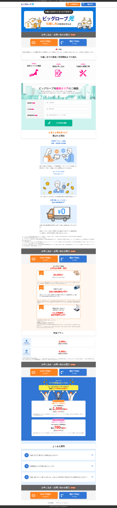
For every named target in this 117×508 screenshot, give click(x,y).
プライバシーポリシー (63, 502)
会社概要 (51, 502)
